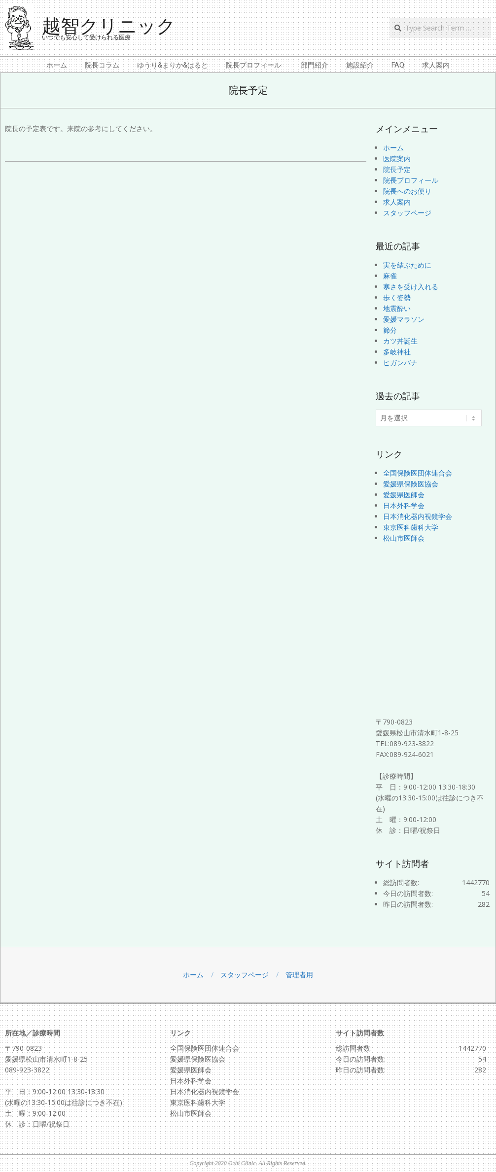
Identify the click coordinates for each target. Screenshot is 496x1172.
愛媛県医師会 (404, 494)
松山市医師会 (404, 538)
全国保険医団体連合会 (417, 473)
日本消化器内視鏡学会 (417, 516)
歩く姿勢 (397, 297)
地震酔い (397, 308)
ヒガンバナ (400, 362)
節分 (390, 330)
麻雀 (390, 275)
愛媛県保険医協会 (410, 483)
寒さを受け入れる (410, 286)
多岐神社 (397, 351)
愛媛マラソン (404, 319)
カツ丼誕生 (400, 340)
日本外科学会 (404, 505)
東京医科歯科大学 (410, 527)
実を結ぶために (407, 265)
